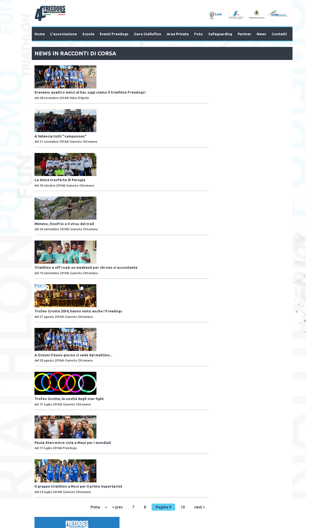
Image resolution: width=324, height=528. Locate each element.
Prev (48, 423)
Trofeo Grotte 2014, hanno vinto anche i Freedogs (135, 219)
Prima (90, 371)
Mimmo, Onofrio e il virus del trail (120, 158)
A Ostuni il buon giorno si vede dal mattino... (130, 249)
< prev (112, 371)
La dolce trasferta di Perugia (116, 128)
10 (178, 371)
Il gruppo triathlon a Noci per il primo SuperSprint (135, 340)
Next (276, 423)
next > (195, 371)
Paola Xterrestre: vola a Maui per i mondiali (129, 309)
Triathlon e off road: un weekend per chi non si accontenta (142, 189)
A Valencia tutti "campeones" (117, 98)
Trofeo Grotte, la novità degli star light (125, 279)
